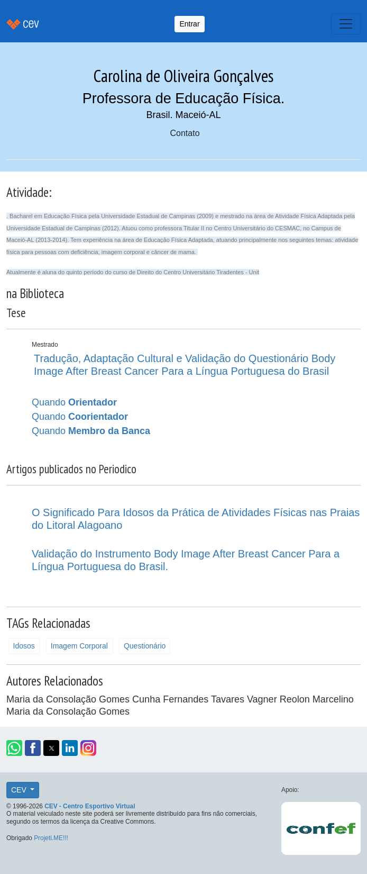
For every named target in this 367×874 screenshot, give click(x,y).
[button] (14, 748)
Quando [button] (74, 402)
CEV (20, 790)
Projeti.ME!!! (51, 838)
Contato (184, 133)
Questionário (145, 646)
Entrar (189, 24)
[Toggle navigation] (346, 23)
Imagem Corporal (79, 646)
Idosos (24, 646)
